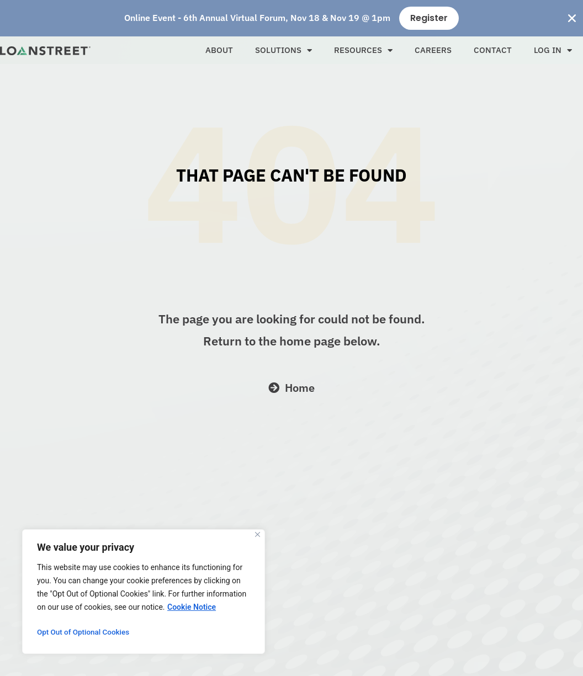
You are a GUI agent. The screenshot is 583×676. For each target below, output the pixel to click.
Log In (553, 50)
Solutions (283, 50)
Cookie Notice (191, 607)
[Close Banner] (571, 18)
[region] (143, 591)
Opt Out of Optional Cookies (85, 632)
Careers (433, 50)
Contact (493, 50)
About (219, 50)
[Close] (257, 534)
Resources (363, 50)
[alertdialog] (291, 18)
